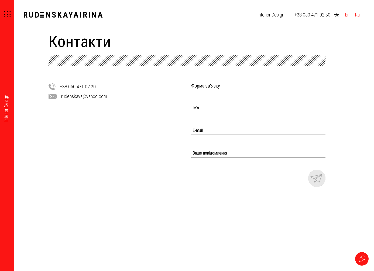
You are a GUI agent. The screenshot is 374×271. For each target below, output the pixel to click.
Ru (357, 15)
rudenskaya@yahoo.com (84, 96)
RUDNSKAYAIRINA (63, 14)
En (347, 15)
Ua (336, 15)
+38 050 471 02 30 (312, 15)
